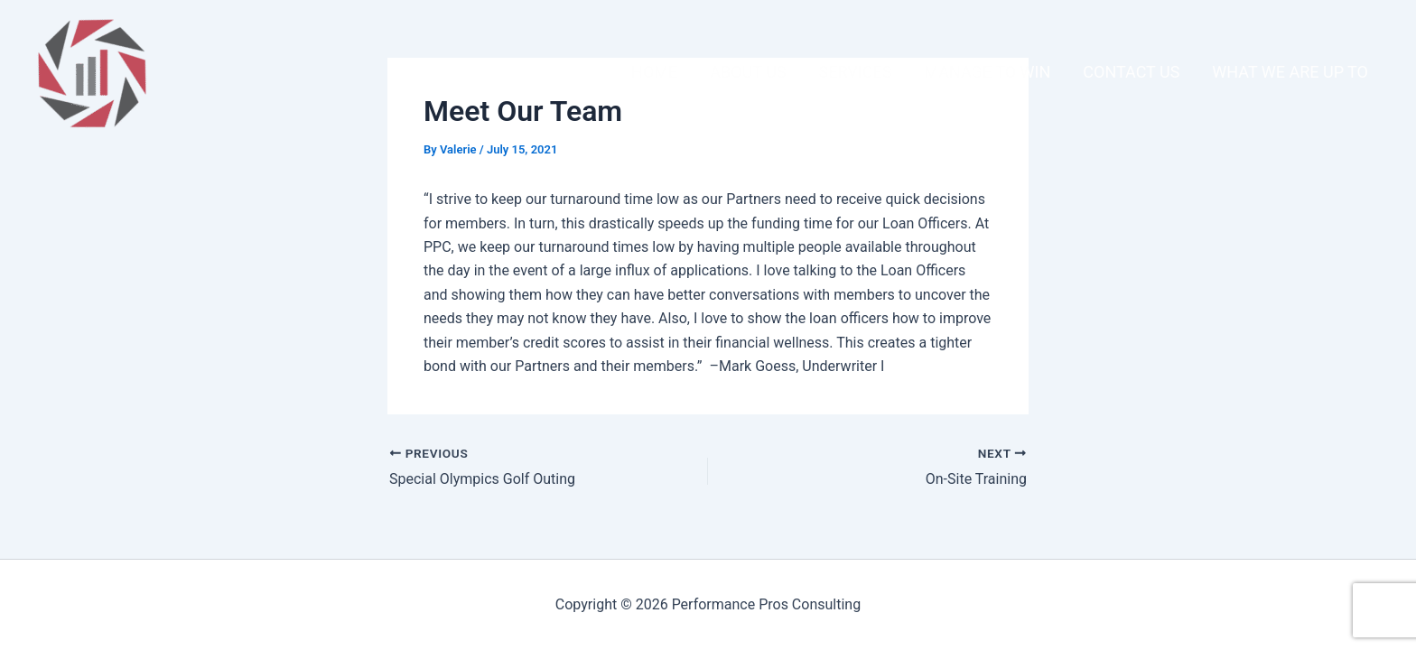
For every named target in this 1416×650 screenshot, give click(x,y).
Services (855, 71)
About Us (748, 71)
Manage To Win (987, 71)
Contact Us (1131, 71)
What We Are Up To (1290, 71)
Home (654, 71)
